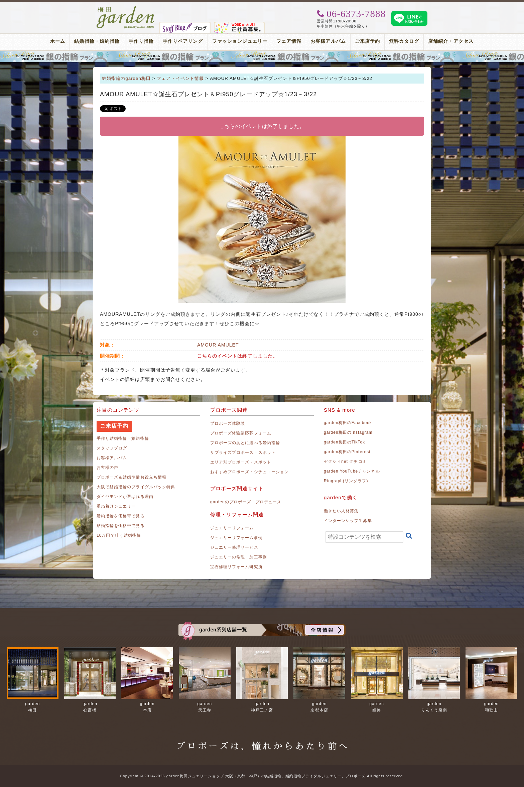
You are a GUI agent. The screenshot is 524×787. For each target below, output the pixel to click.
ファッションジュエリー (240, 41)
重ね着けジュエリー (116, 506)
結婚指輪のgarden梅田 (126, 78)
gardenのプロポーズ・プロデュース (245, 502)
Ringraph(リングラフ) (346, 481)
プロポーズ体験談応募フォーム (240, 433)
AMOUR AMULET (218, 345)
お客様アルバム (328, 41)
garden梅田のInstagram (348, 432)
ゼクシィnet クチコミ (345, 461)
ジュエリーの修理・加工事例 (238, 557)
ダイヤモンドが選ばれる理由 (125, 496)
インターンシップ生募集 (348, 520)
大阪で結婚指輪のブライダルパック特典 (136, 487)
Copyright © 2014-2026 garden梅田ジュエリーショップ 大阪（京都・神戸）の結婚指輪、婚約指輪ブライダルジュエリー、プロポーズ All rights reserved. (262, 776)
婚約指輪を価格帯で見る (121, 516)
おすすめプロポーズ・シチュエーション (249, 472)
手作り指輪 (141, 41)
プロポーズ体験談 (227, 423)
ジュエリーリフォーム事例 (236, 537)
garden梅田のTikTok (344, 442)
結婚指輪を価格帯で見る (121, 525)
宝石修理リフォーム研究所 (236, 566)
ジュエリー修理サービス (234, 547)
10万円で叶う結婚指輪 (119, 535)
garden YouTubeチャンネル (352, 471)
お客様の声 (107, 467)
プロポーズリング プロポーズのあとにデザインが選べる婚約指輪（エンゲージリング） (262, 56)
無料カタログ (404, 41)
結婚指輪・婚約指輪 (96, 41)
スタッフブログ (112, 448)
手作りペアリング (183, 41)
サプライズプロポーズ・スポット (243, 452)
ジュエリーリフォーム (232, 528)
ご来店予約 (367, 41)
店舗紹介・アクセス (450, 41)
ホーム (57, 41)
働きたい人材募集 (341, 511)
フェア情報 (288, 41)
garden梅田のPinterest (347, 451)
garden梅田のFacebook (348, 422)
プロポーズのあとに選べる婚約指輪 (245, 442)
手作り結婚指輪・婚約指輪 (123, 438)
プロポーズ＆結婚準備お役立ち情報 (131, 477)
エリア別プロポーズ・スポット (240, 462)
